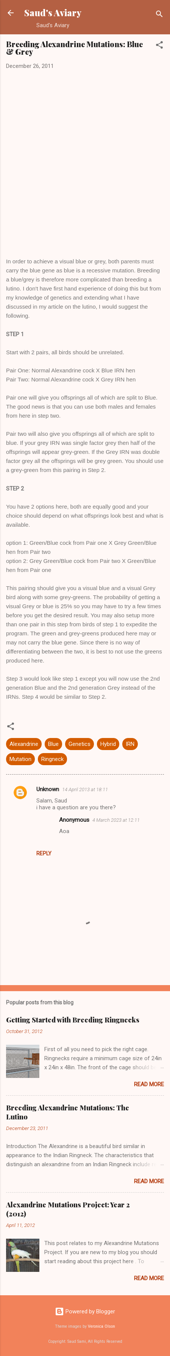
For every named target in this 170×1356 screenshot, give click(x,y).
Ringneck (52, 759)
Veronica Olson (101, 1326)
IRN (130, 744)
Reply (43, 853)
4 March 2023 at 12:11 (116, 820)
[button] (159, 46)
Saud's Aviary (52, 12)
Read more (149, 1084)
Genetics (79, 744)
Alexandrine (23, 744)
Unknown (47, 789)
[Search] (159, 15)
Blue (53, 744)
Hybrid (108, 744)
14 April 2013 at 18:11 (85, 789)
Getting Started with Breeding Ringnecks (72, 1019)
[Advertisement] (85, 164)
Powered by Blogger (85, 1311)
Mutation (20, 759)
